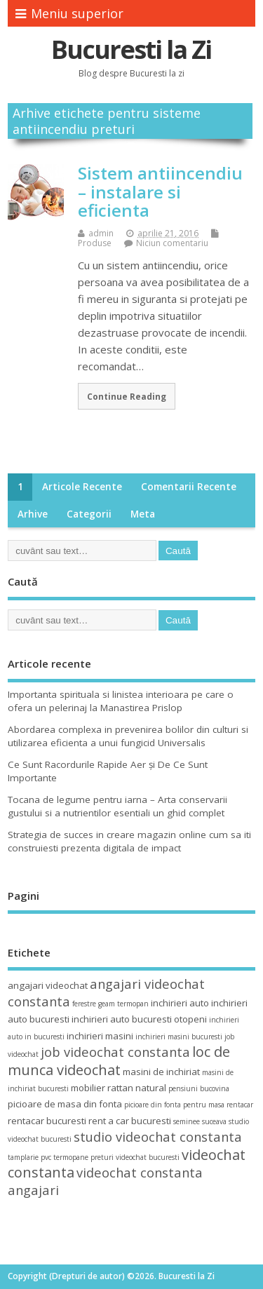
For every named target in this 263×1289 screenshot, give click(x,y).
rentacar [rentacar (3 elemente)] (240, 1104)
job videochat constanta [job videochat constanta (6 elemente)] (115, 1051)
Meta (142, 514)
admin (101, 233)
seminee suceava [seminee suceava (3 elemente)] (200, 1121)
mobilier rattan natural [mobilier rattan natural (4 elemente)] (118, 1087)
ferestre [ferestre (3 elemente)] (84, 1003)
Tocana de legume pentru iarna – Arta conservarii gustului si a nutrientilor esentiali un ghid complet (117, 806)
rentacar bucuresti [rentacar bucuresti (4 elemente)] (47, 1120)
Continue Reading (126, 396)
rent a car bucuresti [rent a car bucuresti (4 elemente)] (129, 1120)
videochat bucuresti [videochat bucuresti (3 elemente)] (148, 1157)
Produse (95, 243)
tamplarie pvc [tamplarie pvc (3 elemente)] (29, 1157)
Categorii (89, 514)
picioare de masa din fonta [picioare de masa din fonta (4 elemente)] (65, 1104)
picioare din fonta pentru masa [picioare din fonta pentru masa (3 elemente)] (174, 1104)
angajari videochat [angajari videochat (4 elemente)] (48, 985)
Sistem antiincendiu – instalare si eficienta (160, 191)
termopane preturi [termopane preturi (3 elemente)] (83, 1157)
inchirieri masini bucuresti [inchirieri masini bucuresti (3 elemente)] (178, 1036)
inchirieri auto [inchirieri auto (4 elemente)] (180, 1003)
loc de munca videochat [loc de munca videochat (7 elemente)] (119, 1060)
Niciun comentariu (172, 243)
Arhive (33, 514)
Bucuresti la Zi (131, 49)
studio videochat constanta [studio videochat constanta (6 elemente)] (158, 1136)
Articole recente (82, 486)
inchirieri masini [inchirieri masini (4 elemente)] (100, 1036)
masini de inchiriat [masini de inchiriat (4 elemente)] (161, 1071)
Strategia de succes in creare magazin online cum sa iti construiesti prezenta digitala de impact (129, 841)
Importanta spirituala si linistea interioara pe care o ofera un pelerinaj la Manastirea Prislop (121, 701)
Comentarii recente (188, 486)
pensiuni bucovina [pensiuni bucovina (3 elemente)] (198, 1088)
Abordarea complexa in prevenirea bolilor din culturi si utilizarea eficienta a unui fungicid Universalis (128, 736)
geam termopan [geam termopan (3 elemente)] (123, 1003)
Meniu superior (69, 13)
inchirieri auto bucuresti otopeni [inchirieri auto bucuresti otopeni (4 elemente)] (139, 1019)
